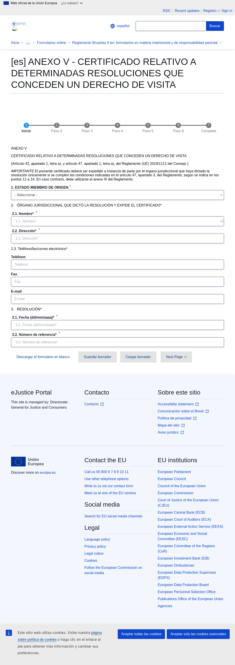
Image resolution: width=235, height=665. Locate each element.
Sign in (227, 11)
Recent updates (187, 11)
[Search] (215, 26)
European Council (172, 479)
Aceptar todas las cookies (141, 634)
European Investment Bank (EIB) (183, 558)
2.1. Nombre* (23, 214)
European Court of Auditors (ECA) (184, 519)
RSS (166, 11)
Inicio (15, 43)
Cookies (90, 560)
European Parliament (174, 472)
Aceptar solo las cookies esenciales (198, 634)
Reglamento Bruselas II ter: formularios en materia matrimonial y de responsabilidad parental (145, 43)
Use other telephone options (106, 479)
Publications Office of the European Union (190, 599)
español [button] (119, 26)
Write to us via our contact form (108, 486)
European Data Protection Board (183, 585)
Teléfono (18, 257)
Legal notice (93, 553)
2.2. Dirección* (24, 231)
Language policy (97, 539)
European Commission (175, 493)
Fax (14, 274)
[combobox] (117, 195)
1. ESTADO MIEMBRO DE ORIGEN (39, 187)
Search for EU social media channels (113, 516)
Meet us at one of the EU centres (110, 493)
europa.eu (48, 472)
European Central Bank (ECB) (181, 512)
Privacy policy (95, 546)
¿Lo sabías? (72, 3)
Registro (209, 11)
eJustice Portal (31, 392)
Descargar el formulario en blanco (43, 357)
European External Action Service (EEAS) (190, 526)
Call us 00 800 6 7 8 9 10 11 (106, 472)
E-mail (16, 291)
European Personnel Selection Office (187, 592)
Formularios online (51, 43)
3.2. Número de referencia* (34, 334)
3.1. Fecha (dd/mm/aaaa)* (33, 317)
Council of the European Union (182, 486)
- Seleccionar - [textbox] (26, 195)
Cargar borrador (138, 357)
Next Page (174, 357)
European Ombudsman (176, 565)
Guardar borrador (97, 357)
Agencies (165, 606)
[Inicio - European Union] (27, 461)
